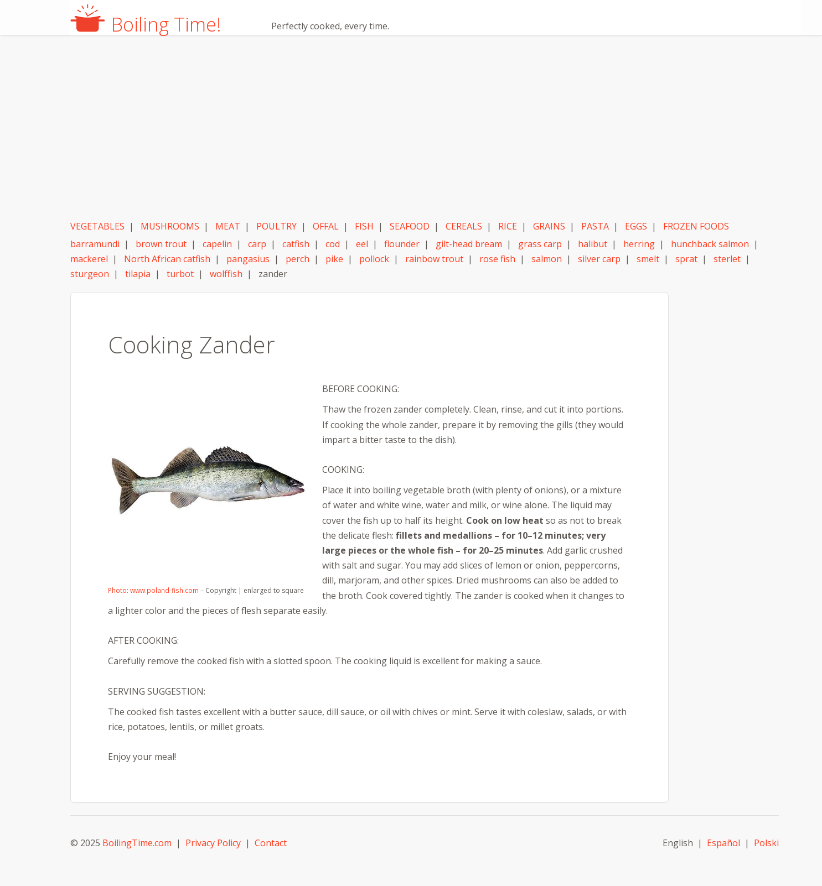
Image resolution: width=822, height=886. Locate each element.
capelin (217, 244)
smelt (648, 259)
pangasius (248, 259)
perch (297, 259)
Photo (117, 590)
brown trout (161, 244)
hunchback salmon (710, 244)
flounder (402, 244)
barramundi (95, 244)
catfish (295, 244)
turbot (180, 274)
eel (362, 244)
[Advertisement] (424, 128)
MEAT (227, 226)
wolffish (226, 274)
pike (334, 259)
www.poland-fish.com (164, 590)
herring (639, 244)
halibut (592, 244)
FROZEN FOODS (696, 226)
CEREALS (464, 226)
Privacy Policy (213, 843)
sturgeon (89, 274)
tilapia (138, 274)
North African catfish (167, 259)
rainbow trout (434, 259)
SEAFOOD (410, 226)
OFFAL (326, 226)
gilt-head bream (469, 244)
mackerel (89, 259)
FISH (364, 226)
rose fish (497, 259)
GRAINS (549, 226)
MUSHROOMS (170, 226)
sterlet (727, 259)
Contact (271, 843)
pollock (374, 259)
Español (723, 843)
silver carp (599, 259)
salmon (546, 259)
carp (257, 244)
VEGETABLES (97, 226)
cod (332, 244)
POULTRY (276, 226)
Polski (766, 843)
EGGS (636, 226)
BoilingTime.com (137, 843)
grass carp (540, 244)
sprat (686, 259)
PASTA (595, 226)
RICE (507, 226)
